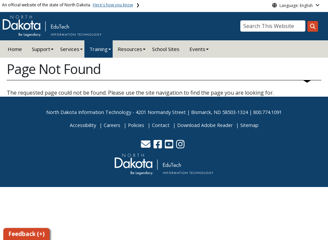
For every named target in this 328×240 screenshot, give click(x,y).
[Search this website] (312, 26)
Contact (160, 125)
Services (69, 49)
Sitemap (249, 125)
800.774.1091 (267, 112)
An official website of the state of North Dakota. (67, 5)
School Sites (165, 49)
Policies (136, 125)
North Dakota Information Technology (88, 112)
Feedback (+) (26, 234)
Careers (112, 125)
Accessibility (83, 125)
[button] (146, 146)
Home (15, 49)
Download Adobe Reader (205, 125)
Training (98, 49)
